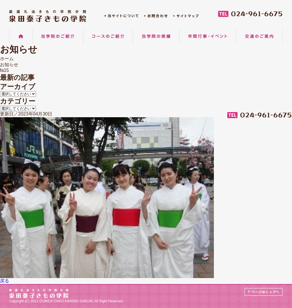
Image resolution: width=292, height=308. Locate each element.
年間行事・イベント (207, 36)
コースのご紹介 (108, 36)
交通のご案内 (259, 36)
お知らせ (9, 64)
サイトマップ (186, 17)
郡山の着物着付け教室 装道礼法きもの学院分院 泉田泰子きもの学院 (47, 16)
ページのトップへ (263, 292)
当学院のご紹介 (57, 36)
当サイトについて (122, 17)
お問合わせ (156, 17)
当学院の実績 (156, 36)
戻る (4, 280)
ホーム (20, 36)
